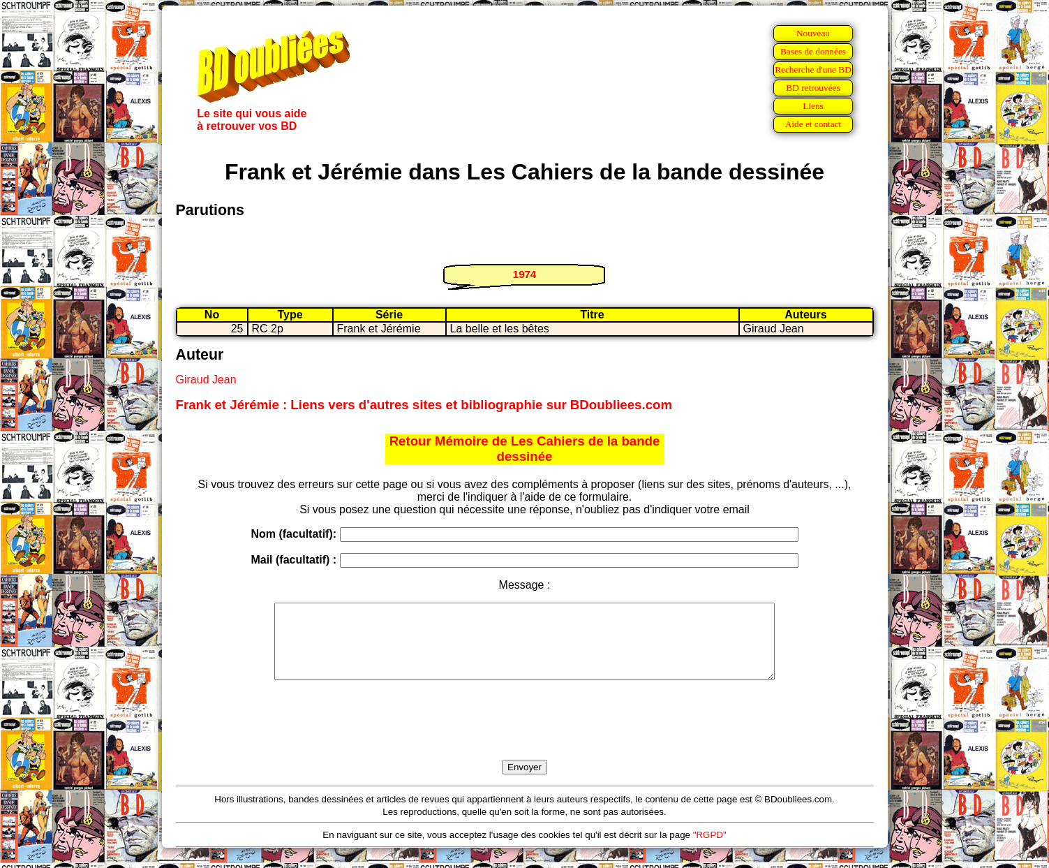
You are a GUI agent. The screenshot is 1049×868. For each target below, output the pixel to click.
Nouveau (813, 33)
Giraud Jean (206, 379)
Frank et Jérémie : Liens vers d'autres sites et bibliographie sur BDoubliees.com (424, 404)
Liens (813, 106)
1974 (524, 274)
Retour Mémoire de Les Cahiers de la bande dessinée (524, 449)
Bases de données (813, 51)
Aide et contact (813, 124)
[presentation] (525, 736)
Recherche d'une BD (813, 69)
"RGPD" (710, 849)
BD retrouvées (813, 87)
